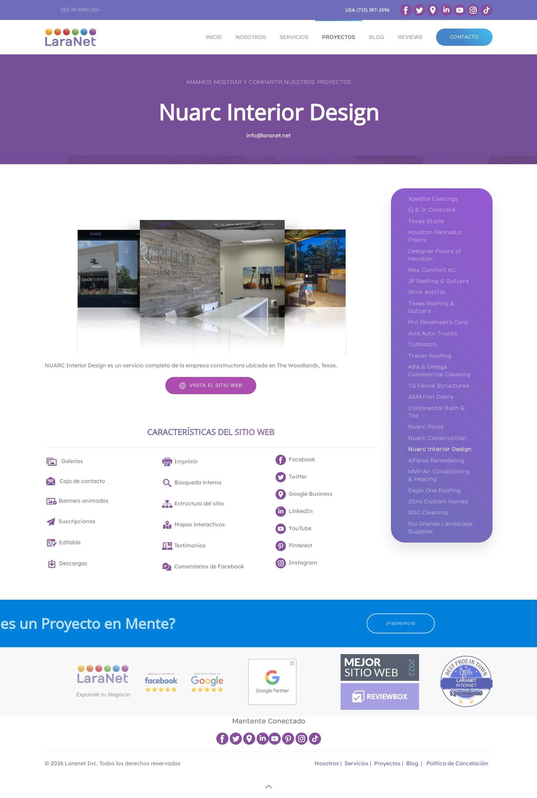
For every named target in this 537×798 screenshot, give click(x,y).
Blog (412, 763)
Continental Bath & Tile (436, 412)
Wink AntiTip (426, 292)
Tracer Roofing (429, 356)
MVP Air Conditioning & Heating (439, 475)
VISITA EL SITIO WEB (210, 385)
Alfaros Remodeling (436, 461)
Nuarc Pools (425, 427)
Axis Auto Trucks (432, 333)
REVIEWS (410, 37)
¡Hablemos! (341, 623)
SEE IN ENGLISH (80, 10)
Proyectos (387, 763)
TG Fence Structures (438, 386)
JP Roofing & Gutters (438, 281)
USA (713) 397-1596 (367, 10)
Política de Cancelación (457, 763)
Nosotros (326, 763)
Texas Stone (426, 221)
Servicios (356, 763)
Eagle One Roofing (434, 490)
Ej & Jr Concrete (431, 210)
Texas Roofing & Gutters (431, 307)
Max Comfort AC (432, 270)
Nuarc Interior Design (268, 112)
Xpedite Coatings (433, 199)
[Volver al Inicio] (70, 37)
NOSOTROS (251, 37)
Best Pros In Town (513, 661)
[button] (269, 786)
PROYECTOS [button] (338, 37)
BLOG (376, 37)
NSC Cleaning (428, 513)
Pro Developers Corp (438, 322)
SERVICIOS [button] (294, 37)
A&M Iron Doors (430, 397)
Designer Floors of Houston (434, 255)
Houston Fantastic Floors (435, 236)
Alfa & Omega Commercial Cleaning (439, 371)
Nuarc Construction (437, 438)
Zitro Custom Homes (438, 501)
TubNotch (422, 345)
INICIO (214, 37)
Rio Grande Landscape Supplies (440, 528)
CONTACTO (464, 37)
